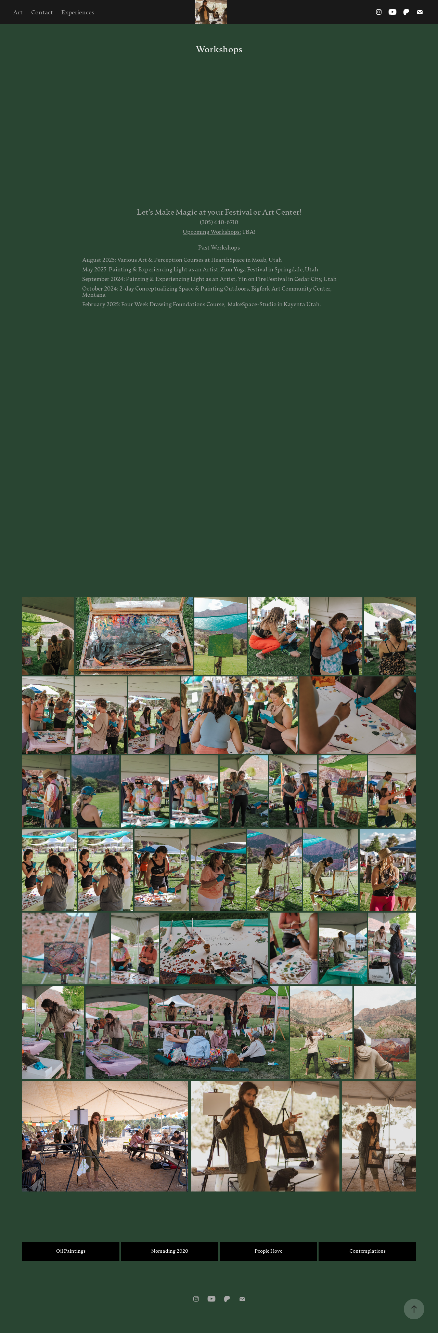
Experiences (77, 12)
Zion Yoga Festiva (243, 269)
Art (18, 12)
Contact (42, 12)
